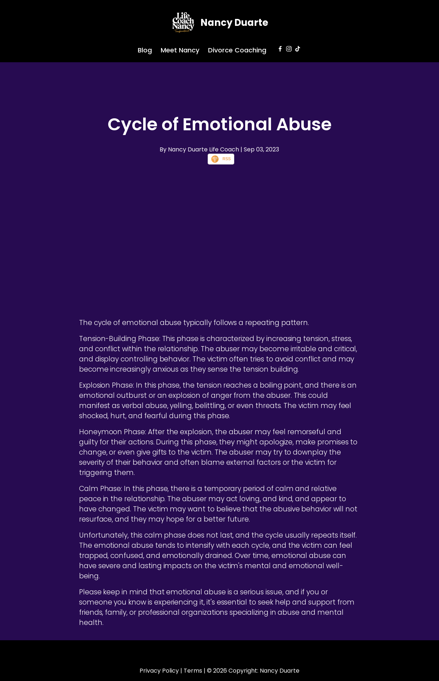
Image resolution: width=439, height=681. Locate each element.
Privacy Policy (159, 670)
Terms (193, 670)
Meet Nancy (180, 50)
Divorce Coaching (237, 50)
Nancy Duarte (234, 22)
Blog (145, 50)
